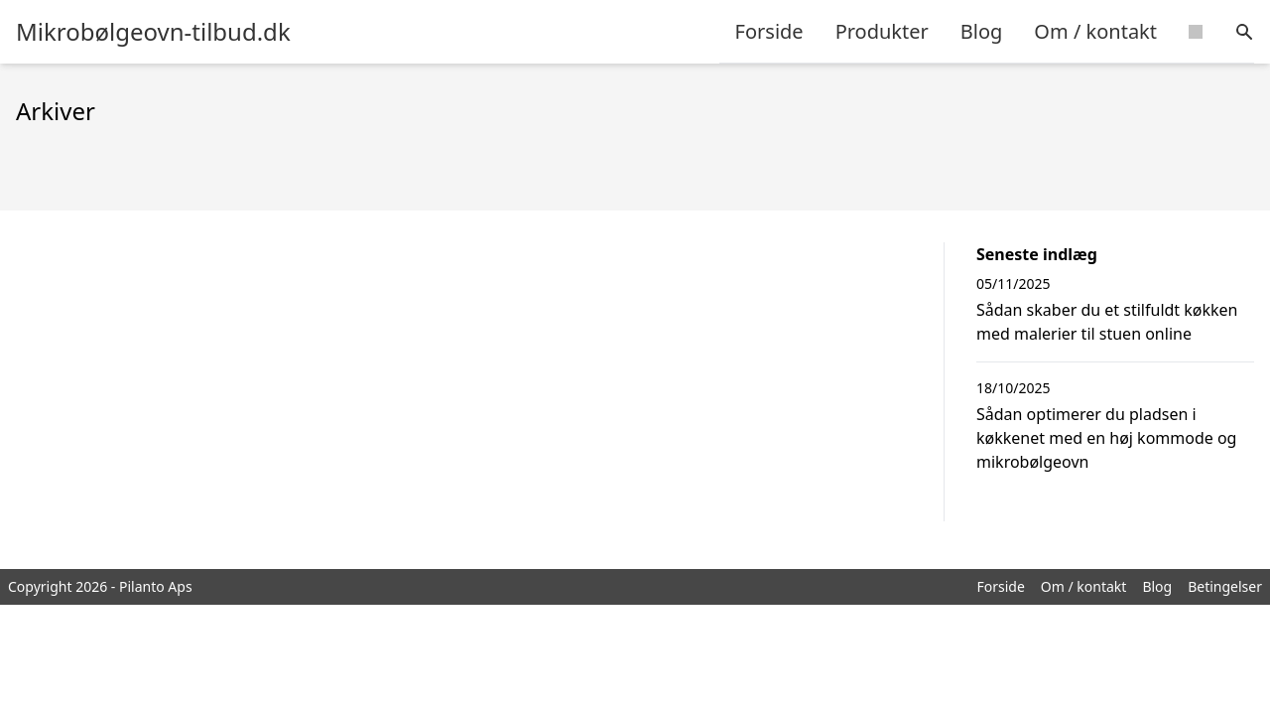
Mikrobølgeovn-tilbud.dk (153, 32)
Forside (769, 31)
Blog (981, 31)
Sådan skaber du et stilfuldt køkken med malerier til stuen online (1107, 322)
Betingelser (1225, 586)
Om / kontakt (1095, 31)
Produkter (882, 31)
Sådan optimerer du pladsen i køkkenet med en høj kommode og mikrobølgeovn (1106, 438)
